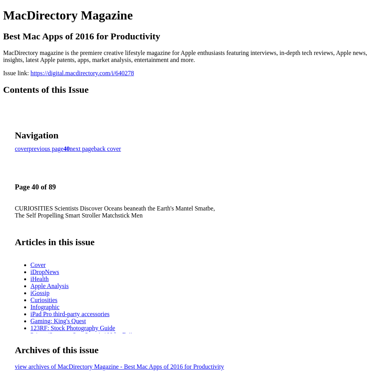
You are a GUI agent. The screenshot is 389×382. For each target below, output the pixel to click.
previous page (46, 148)
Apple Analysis (49, 286)
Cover (38, 265)
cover (22, 148)
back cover (107, 148)
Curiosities (43, 300)
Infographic (45, 307)
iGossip (40, 293)
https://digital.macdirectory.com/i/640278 (82, 73)
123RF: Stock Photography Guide (72, 328)
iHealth (39, 279)
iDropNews (44, 272)
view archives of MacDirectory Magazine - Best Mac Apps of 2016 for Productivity (119, 366)
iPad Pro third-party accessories (70, 314)
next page (82, 148)
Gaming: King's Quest (58, 321)
